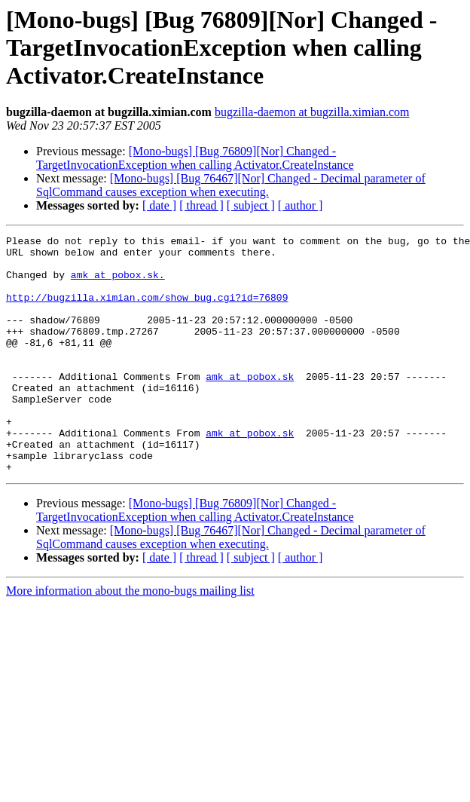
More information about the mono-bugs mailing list (130, 638)
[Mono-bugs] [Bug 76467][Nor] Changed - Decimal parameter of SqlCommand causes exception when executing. (231, 185)
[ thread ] (201, 205)
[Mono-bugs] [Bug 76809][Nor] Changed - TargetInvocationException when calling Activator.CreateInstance (195, 158)
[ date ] (159, 205)
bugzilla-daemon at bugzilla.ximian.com (312, 112)
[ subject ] (251, 205)
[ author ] (300, 205)
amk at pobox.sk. (118, 283)
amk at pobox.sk (250, 405)
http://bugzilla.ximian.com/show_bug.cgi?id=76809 (147, 310)
